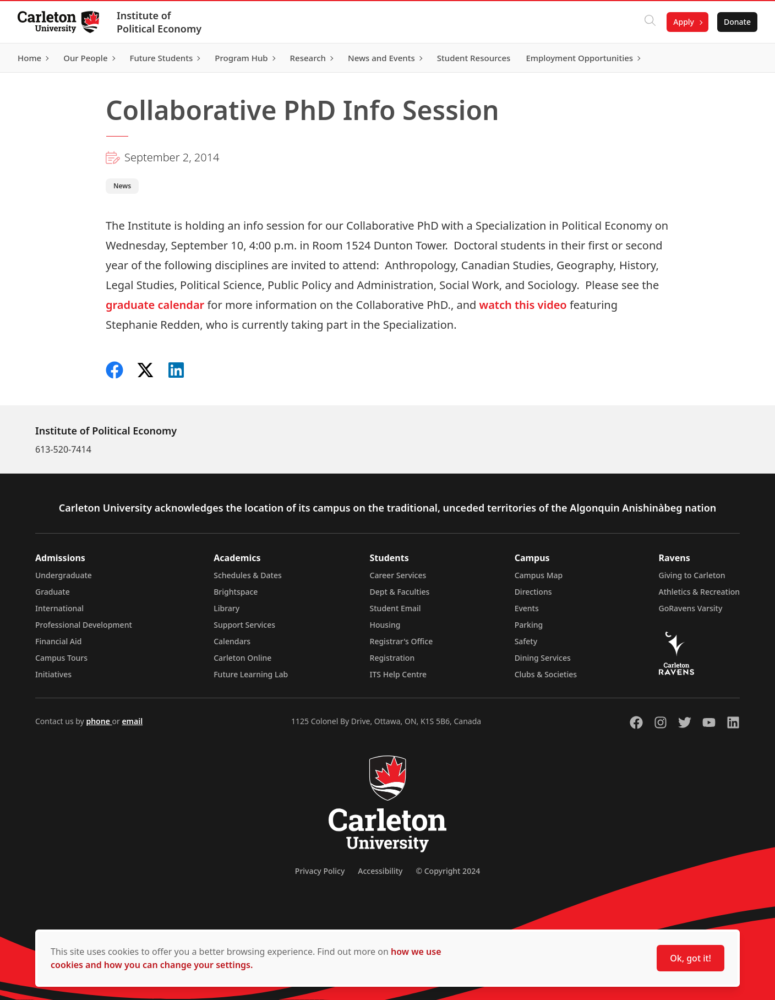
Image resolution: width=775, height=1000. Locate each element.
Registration (392, 658)
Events (527, 608)
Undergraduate (63, 575)
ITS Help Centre (398, 674)
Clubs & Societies (546, 674)
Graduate (52, 591)
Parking (529, 624)
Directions (533, 591)
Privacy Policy (320, 871)
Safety (526, 641)
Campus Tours (61, 658)
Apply (683, 22)
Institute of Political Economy (159, 22)
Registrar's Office (401, 641)
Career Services (398, 575)
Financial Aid (58, 641)
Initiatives (53, 674)
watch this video (523, 304)
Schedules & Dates (248, 575)
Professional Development (83, 624)
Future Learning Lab (251, 674)
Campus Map (539, 575)
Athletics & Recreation (699, 591)
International (59, 608)
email (132, 721)
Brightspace (236, 591)
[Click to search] (650, 22)
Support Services (244, 624)
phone (99, 721)
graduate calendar (155, 304)
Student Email (395, 608)
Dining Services (543, 658)
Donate (737, 22)
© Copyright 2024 (448, 871)
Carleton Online (242, 658)
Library (226, 608)
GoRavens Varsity (691, 608)
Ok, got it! (690, 958)
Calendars (232, 641)
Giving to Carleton (692, 575)
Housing (385, 624)
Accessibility (380, 871)
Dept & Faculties (400, 591)
